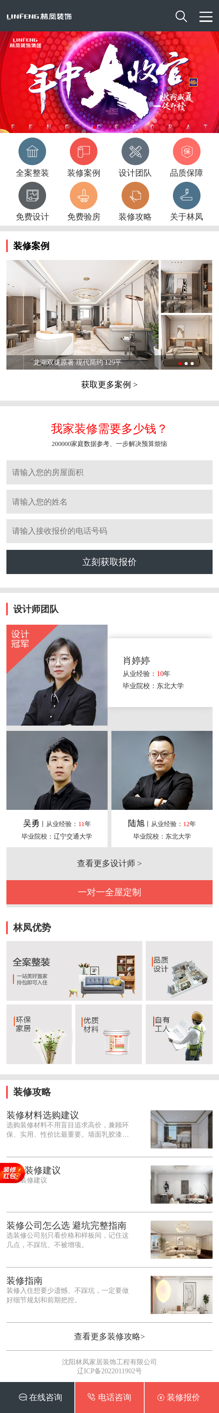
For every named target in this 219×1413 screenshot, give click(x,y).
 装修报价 (178, 1397)
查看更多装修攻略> (109, 1336)
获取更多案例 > (109, 384)
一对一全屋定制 (109, 892)
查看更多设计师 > (109, 863)
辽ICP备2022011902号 (109, 1371)
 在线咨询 (40, 1397)
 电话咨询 (109, 1397)
